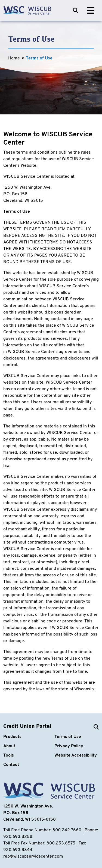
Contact (11, 765)
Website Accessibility (75, 755)
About (9, 746)
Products (12, 737)
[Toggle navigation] (90, 10)
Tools (8, 755)
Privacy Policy (68, 746)
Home (14, 58)
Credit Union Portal (27, 726)
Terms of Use (39, 58)
